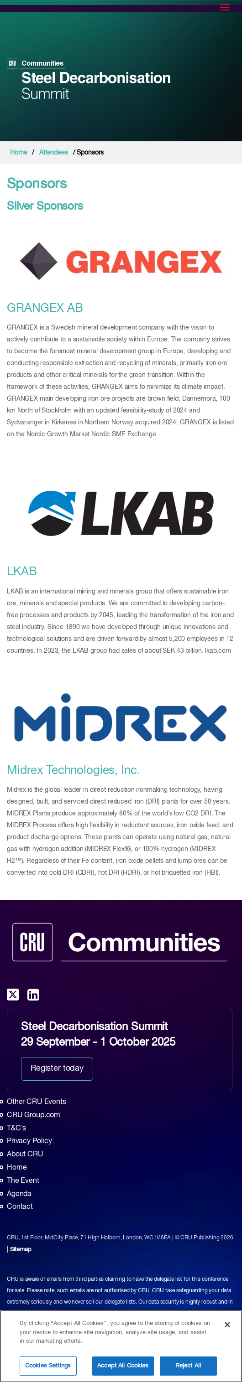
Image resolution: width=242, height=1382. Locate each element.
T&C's (16, 1128)
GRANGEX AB (45, 309)
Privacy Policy (29, 1141)
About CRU (25, 1154)
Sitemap (21, 1250)
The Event (23, 1181)
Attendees (53, 153)
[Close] (227, 1328)
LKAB (22, 572)
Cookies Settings (48, 1369)
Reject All (188, 1369)
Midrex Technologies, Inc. (73, 771)
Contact (20, 1207)
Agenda (19, 1194)
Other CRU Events (36, 1102)
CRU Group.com (33, 1115)
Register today (57, 1068)
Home (18, 153)
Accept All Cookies (122, 1369)
